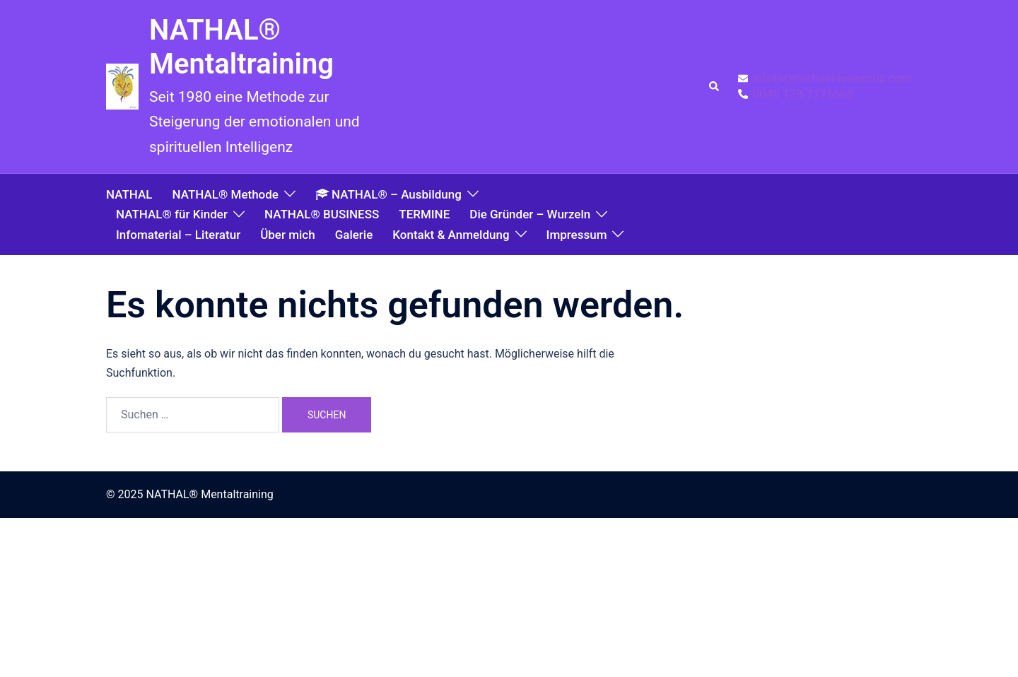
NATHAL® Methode (225, 194)
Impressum (576, 235)
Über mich (287, 235)
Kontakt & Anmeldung (450, 235)
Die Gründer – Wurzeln (529, 214)
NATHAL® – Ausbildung (388, 194)
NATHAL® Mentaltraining (241, 47)
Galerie (354, 235)
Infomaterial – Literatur (178, 235)
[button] (714, 87)
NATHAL (129, 194)
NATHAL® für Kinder (172, 214)
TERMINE (424, 214)
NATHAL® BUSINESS (321, 214)
